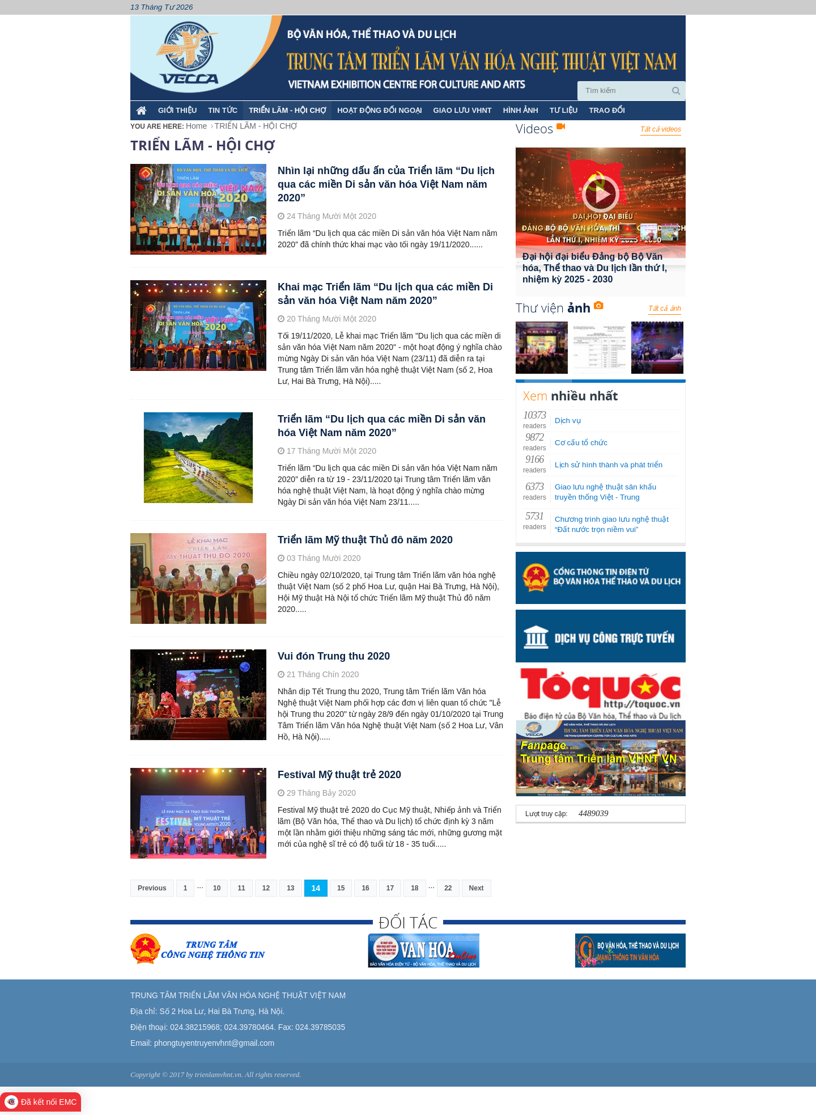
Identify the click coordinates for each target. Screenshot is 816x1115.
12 (266, 888)
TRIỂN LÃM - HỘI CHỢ (287, 110)
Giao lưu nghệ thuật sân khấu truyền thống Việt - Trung (605, 492)
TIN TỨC (222, 110)
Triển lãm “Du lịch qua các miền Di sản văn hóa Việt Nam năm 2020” (382, 425)
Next (476, 888)
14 (316, 888)
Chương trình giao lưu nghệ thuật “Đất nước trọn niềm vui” (612, 524)
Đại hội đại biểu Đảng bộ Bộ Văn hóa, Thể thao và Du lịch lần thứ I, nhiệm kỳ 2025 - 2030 (594, 268)
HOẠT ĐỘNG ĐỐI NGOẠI (379, 110)
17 (390, 888)
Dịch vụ (568, 420)
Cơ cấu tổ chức (581, 442)
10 (216, 888)
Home (196, 125)
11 (241, 888)
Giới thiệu (177, 110)
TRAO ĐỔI (606, 110)
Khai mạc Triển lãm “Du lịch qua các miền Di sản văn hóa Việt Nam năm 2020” (385, 293)
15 (341, 888)
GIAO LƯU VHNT (463, 110)
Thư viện (559, 307)
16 (365, 888)
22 (448, 888)
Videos (540, 128)
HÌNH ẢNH (520, 110)
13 (290, 888)
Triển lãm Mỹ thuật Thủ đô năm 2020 (365, 540)
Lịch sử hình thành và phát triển (608, 465)
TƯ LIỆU (564, 110)
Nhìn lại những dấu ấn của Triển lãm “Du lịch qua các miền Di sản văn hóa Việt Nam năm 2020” (386, 184)
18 (414, 888)
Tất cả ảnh (664, 308)
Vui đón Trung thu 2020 (334, 656)
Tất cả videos (660, 129)
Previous (152, 888)
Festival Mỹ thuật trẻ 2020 (339, 774)
